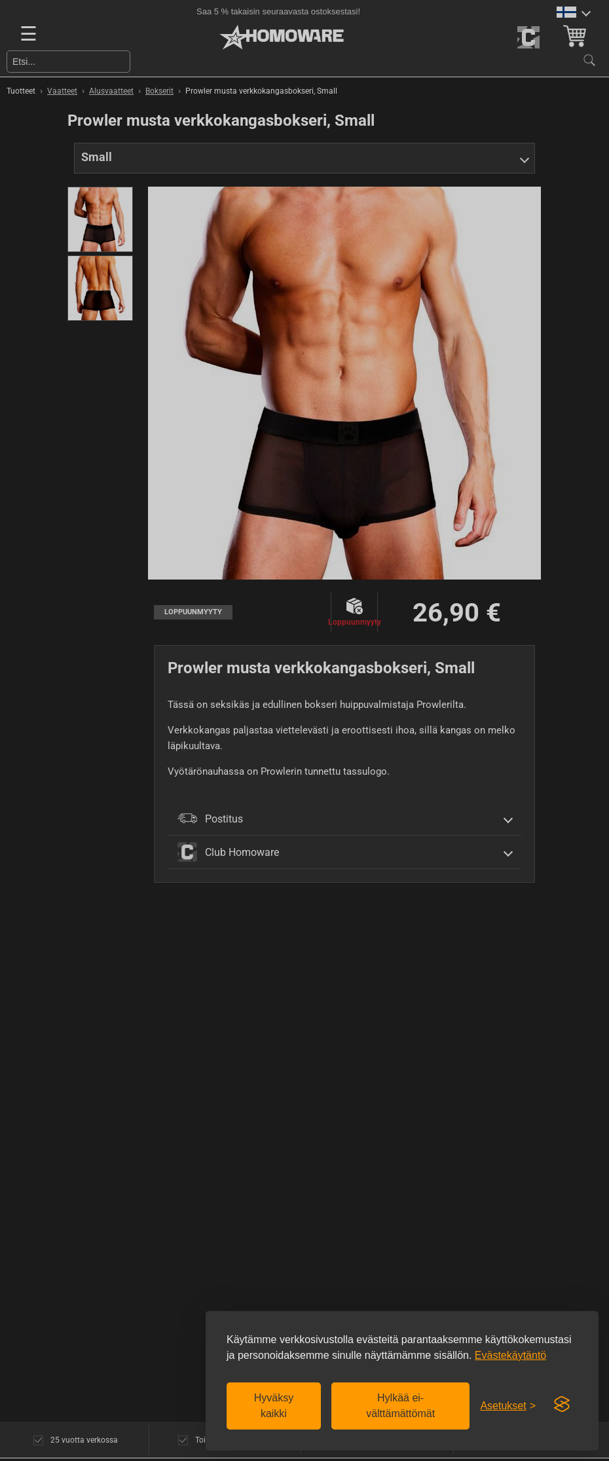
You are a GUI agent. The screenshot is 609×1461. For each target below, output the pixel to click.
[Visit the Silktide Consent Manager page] (562, 1404)
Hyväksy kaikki (273, 1405)
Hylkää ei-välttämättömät (400, 1405)
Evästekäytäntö (510, 1355)
